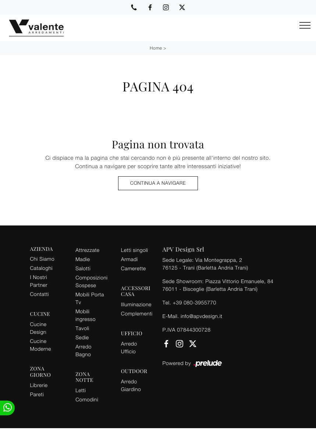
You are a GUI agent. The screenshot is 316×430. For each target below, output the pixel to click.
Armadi (129, 259)
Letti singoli (134, 250)
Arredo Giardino (131, 385)
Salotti (82, 268)
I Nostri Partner (38, 281)
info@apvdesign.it (202, 316)
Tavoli (82, 328)
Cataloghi (41, 268)
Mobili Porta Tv (89, 298)
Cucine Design (38, 328)
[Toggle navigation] (304, 25)
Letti (80, 390)
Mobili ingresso (85, 315)
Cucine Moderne (40, 345)
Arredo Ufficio (129, 347)
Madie (82, 259)
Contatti (39, 294)
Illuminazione (136, 304)
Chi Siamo (42, 259)
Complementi (137, 313)
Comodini (86, 399)
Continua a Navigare (158, 183)
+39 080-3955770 (194, 302)
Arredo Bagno (83, 350)
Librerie (39, 385)
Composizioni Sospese (91, 281)
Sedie (82, 337)
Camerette (133, 268)
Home (156, 48)
